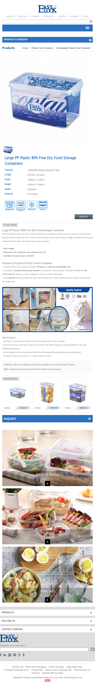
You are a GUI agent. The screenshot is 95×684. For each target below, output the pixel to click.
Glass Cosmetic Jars (82, 670)
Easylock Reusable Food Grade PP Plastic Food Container (35, 369)
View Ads (47, 591)
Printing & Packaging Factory (16, 670)
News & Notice (47, 474)
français (22, 17)
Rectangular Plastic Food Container (73, 48)
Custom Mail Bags (56, 667)
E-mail (85, 17)
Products (47, 533)
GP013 (68, 408)
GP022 (7, 408)
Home (25, 48)
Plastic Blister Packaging (36, 667)
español (35, 17)
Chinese (62, 17)
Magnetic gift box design (52, 673)
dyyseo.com (77, 678)
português (48, 17)
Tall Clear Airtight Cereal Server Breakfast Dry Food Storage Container (44, 364)
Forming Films (37, 670)
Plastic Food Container (42, 48)
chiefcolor (35, 673)
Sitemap (74, 17)
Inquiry (83, 216)
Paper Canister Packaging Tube (58, 670)
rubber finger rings (74, 667)
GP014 (37, 408)
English (10, 17)
